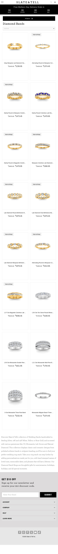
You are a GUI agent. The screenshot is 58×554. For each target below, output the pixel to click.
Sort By (29, 29)
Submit (48, 503)
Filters (29, 18)
